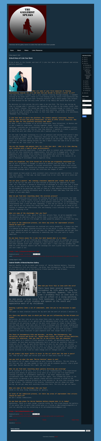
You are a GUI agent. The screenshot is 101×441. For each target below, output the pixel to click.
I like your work (48, 256)
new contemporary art (36, 416)
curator (14, 416)
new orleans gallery (45, 416)
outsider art (52, 416)
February (87, 88)
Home (12, 50)
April (86, 84)
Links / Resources (37, 50)
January (87, 90)
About (19, 50)
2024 (85, 57)
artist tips (29, 256)
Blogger (56, 436)
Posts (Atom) (18, 422)
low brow (18, 416)
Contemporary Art (35, 256)
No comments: (27, 254)
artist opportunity (16, 256)
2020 (85, 93)
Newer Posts (13, 420)
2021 (85, 63)
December (87, 65)
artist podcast (23, 256)
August (86, 69)
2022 (85, 61)
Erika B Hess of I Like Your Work (21, 58)
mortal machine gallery (25, 416)
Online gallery (66, 256)
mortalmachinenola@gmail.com (55, 407)
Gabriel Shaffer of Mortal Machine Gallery (24, 262)
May (86, 82)
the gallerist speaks (74, 256)
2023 (85, 59)
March (86, 86)
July (86, 81)
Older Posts (75, 420)
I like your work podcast (58, 256)
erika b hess (42, 256)
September (87, 67)
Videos (26, 50)
